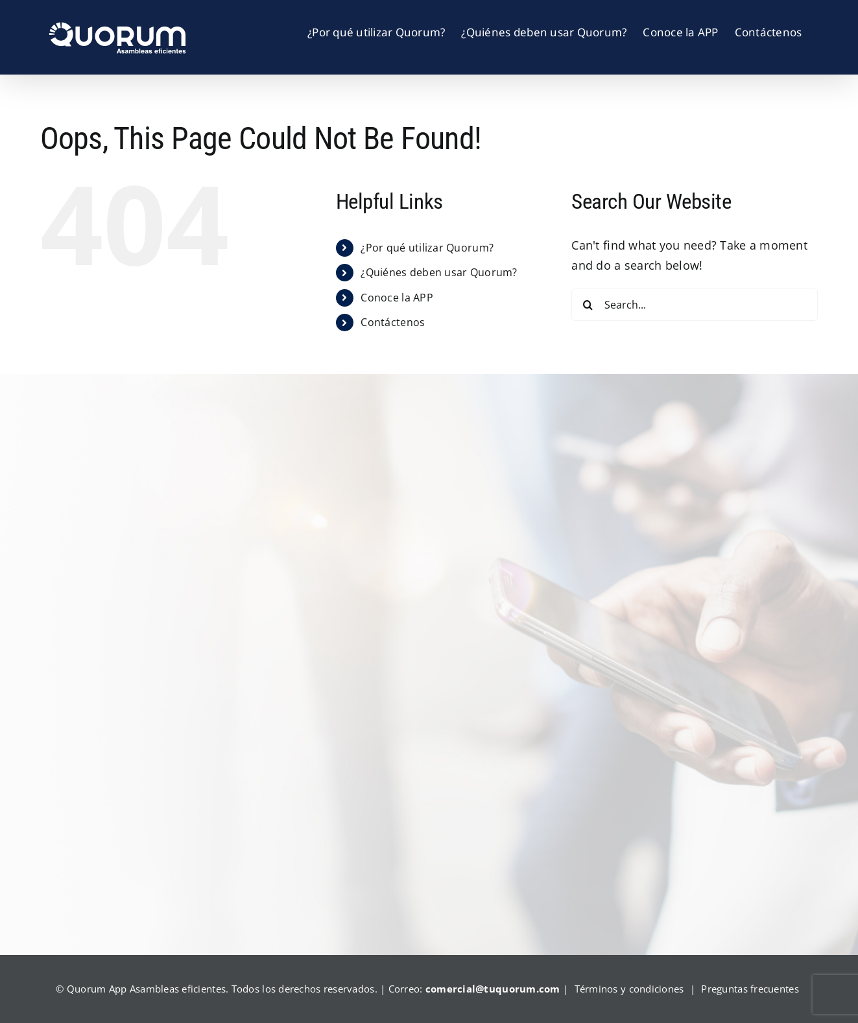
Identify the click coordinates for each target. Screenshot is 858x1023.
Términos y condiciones (629, 988)
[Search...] (694, 304)
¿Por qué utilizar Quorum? (427, 248)
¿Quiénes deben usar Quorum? (439, 272)
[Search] (587, 304)
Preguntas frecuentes (749, 988)
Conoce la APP (397, 297)
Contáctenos (393, 322)
